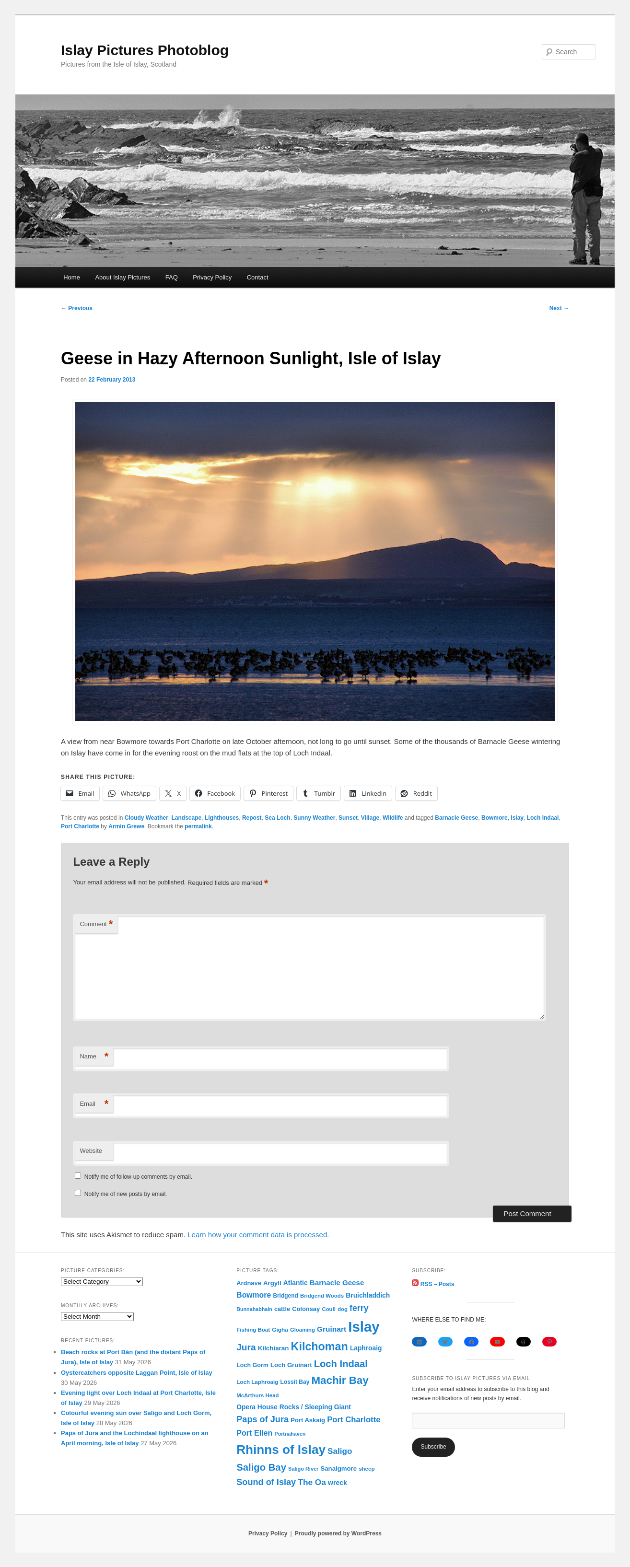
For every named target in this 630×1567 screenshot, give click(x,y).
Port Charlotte (80, 826)
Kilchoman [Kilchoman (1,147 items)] (319, 1346)
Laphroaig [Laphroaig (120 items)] (366, 1348)
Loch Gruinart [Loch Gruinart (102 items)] (291, 1365)
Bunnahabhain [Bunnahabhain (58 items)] (254, 1309)
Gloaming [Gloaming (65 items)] (302, 1330)
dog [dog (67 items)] (343, 1309)
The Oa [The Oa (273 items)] (312, 1482)
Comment (96, 924)
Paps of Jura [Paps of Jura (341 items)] (262, 1419)
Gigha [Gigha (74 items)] (280, 1329)
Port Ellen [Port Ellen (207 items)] (254, 1432)
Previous (77, 308)
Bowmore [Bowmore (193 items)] (253, 1295)
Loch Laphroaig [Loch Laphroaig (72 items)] (257, 1382)
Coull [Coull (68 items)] (329, 1309)
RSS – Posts (433, 1284)
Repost (252, 817)
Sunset (348, 817)
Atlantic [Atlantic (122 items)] (295, 1283)
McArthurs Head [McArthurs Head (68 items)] (257, 1395)
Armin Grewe (126, 826)
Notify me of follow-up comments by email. (138, 1176)
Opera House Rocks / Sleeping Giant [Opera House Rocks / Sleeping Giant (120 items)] (293, 1407)
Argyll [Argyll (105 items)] (272, 1283)
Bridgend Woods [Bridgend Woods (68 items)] (322, 1296)
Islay (517, 817)
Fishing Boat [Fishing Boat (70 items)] (253, 1330)
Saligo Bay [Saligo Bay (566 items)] (261, 1467)
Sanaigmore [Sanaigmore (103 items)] (338, 1468)
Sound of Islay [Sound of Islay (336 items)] (266, 1482)
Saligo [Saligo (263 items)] (339, 1451)
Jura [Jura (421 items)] (246, 1347)
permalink (198, 826)
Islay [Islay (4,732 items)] (363, 1327)
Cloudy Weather (146, 817)
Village (370, 817)
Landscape (187, 817)
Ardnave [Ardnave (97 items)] (248, 1283)
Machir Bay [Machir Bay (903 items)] (340, 1380)
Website (91, 1150)
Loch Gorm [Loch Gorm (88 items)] (252, 1365)
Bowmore (494, 817)
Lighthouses (222, 817)
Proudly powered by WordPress (338, 1533)
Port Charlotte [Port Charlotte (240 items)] (353, 1419)
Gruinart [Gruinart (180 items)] (331, 1329)
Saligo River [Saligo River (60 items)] (303, 1469)
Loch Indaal (543, 817)
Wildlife (393, 817)
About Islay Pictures (122, 277)
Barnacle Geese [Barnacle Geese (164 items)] (337, 1282)
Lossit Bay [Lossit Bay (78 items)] (295, 1382)
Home (71, 277)
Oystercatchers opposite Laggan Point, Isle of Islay (136, 1372)
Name (94, 1057)
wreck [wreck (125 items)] (337, 1482)
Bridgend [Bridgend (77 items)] (285, 1295)
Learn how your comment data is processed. (258, 1234)
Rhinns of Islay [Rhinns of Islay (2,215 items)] (281, 1449)
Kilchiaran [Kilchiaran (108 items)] (273, 1348)
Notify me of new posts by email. (125, 1194)
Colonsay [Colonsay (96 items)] (306, 1308)
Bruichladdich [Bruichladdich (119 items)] (368, 1295)
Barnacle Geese (456, 817)
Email (94, 1104)
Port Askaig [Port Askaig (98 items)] (308, 1420)
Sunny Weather (314, 817)
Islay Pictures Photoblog (145, 50)
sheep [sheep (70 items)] (366, 1469)
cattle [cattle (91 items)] (282, 1309)
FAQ (171, 277)
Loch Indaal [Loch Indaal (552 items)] (341, 1363)
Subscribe (433, 1446)
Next (559, 308)
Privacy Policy (212, 277)
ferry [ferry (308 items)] (359, 1308)
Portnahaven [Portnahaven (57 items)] (290, 1434)
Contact (257, 277)
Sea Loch (277, 817)
